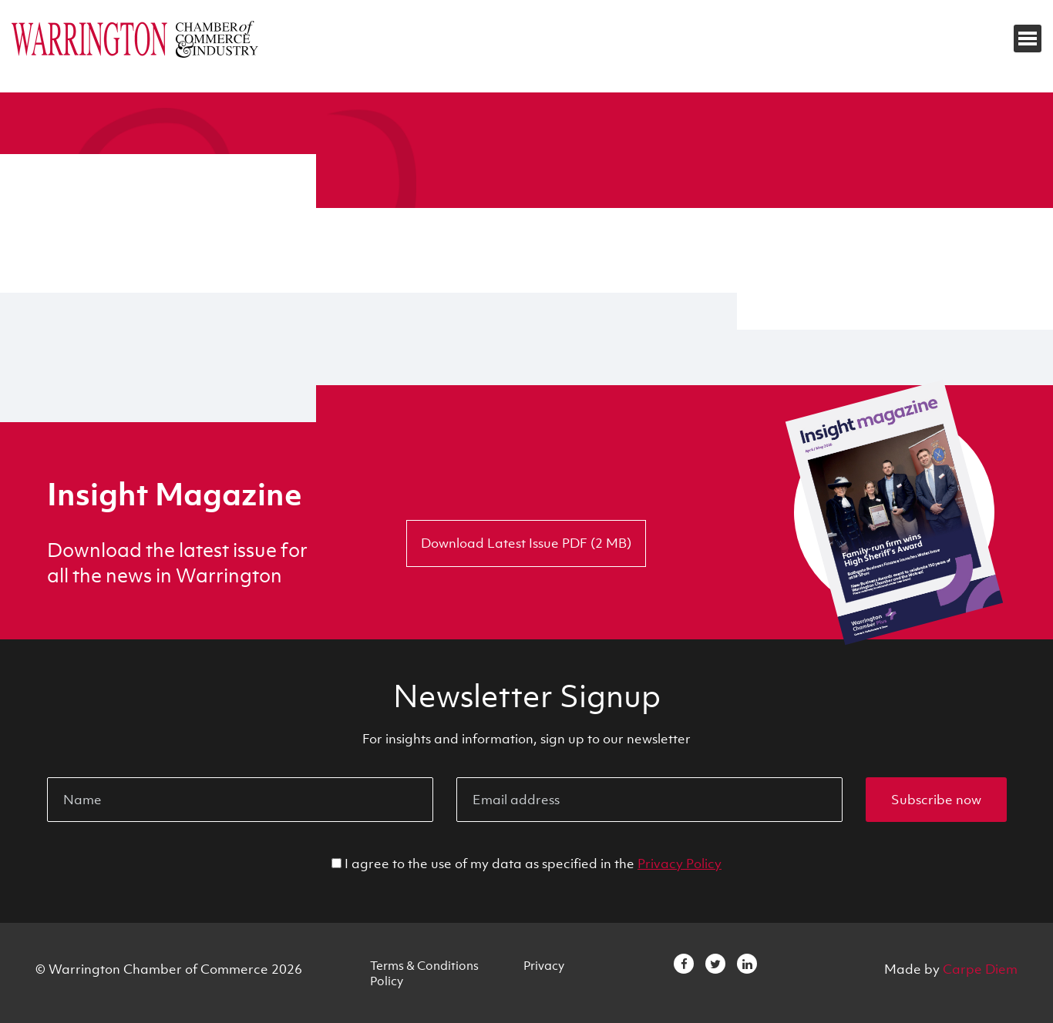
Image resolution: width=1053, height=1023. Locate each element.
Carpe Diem (980, 969)
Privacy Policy (680, 863)
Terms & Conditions (424, 965)
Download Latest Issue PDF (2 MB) (526, 543)
